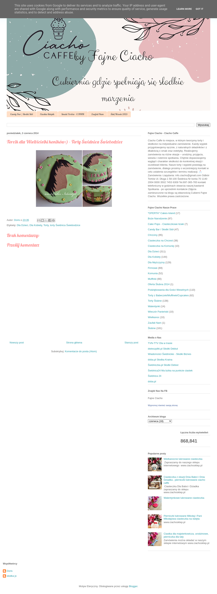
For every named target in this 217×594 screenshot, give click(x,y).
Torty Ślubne (155, 300)
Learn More (184, 8)
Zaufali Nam (97, 114)
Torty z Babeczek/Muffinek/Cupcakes (168, 295)
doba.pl (152, 381)
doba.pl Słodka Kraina (160, 359)
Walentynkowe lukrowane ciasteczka (184, 497)
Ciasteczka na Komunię (161, 245)
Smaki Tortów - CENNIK (72, 114)
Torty (46, 225)
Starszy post (131, 342)
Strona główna (74, 342)
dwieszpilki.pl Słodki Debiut (163, 348)
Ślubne (152, 328)
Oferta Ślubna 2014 (159, 284)
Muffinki (152, 278)
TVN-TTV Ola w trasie (160, 343)
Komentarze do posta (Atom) (81, 351)
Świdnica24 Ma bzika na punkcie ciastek (170, 370)
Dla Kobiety (36, 225)
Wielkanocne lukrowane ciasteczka (183, 458)
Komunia (153, 273)
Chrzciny (153, 235)
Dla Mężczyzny (156, 262)
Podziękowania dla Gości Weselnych (168, 289)
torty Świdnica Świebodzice (65, 225)
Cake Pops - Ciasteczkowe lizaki (166, 224)
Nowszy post (17, 342)
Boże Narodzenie (157, 218)
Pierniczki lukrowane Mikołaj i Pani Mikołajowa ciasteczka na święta (183, 517)
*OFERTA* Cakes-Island (161, 213)
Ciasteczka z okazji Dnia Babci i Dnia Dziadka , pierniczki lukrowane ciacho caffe (184, 480)
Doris (9, 570)
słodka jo (12, 575)
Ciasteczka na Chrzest (160, 240)
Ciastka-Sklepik (47, 114)
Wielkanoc (153, 317)
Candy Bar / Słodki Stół (21, 114)
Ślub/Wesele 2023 (119, 114)
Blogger (133, 586)
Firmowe (152, 268)
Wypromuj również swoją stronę (163, 405)
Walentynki (154, 306)
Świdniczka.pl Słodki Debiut (163, 365)
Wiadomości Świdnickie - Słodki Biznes (169, 354)
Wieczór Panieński (158, 311)
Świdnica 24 (154, 375)
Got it (199, 8)
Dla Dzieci (22, 225)
